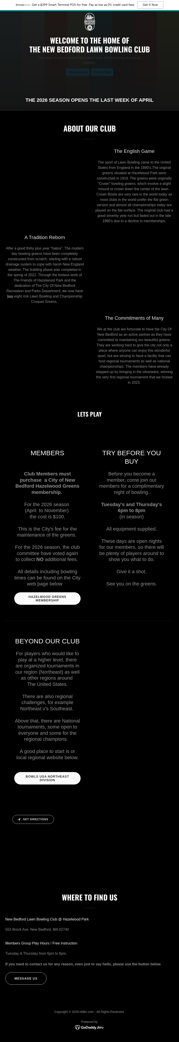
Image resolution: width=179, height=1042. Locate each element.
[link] (89, 14)
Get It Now (150, 4)
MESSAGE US (25, 978)
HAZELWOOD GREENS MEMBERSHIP (47, 598)
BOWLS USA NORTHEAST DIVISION (47, 778)
